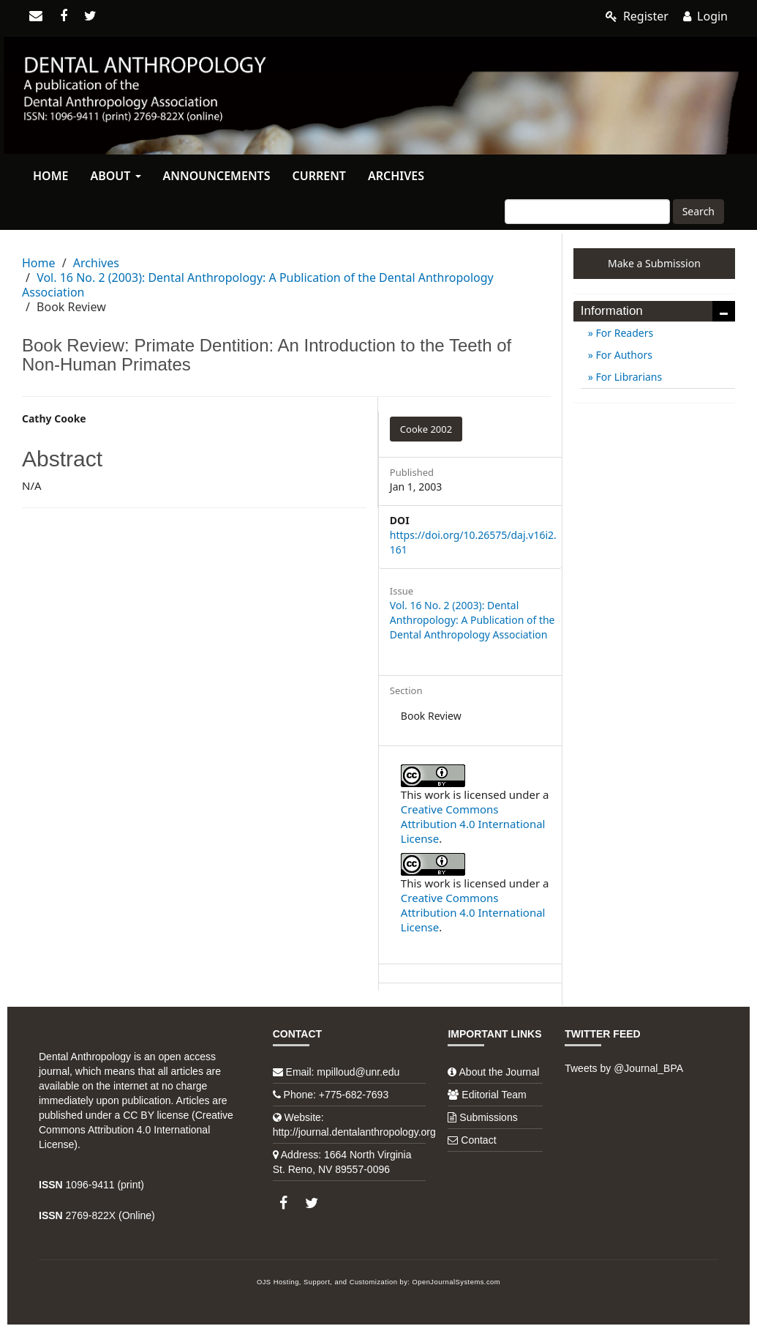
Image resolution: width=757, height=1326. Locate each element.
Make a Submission (654, 263)
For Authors (622, 355)
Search (698, 211)
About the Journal (499, 1072)
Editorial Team (494, 1094)
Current (318, 176)
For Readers (623, 333)
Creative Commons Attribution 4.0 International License (473, 824)
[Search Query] (587, 211)
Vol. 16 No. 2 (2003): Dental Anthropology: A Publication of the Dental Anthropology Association (258, 284)
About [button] (115, 176)
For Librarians (627, 377)
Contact (478, 1140)
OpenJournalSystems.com (457, 1282)
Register (637, 16)
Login (705, 16)
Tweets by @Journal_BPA (624, 1068)
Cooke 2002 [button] (426, 429)
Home (50, 176)
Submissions (488, 1117)
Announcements (217, 176)
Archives (396, 176)
